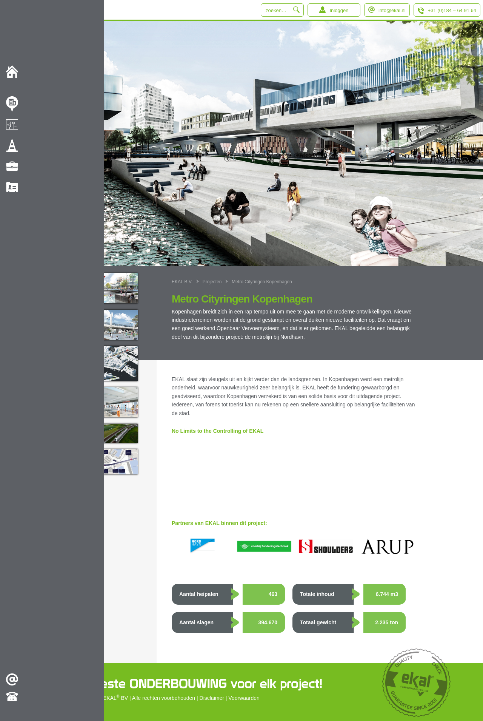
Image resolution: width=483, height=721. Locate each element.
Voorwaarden (244, 698)
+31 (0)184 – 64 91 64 (452, 10)
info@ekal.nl (392, 10)
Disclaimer (212, 698)
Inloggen (338, 10)
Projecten (212, 281)
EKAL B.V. (182, 281)
